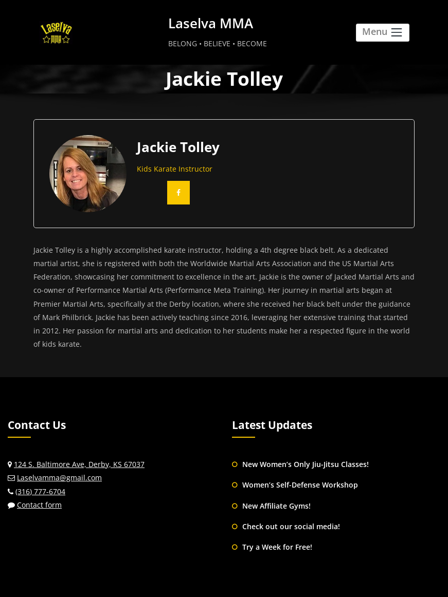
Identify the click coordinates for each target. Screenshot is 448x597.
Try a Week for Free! (277, 547)
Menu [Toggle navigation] (382, 32)
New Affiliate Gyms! (276, 506)
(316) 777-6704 (40, 491)
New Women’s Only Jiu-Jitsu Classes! (305, 464)
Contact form (39, 505)
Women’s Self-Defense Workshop (300, 485)
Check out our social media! (291, 526)
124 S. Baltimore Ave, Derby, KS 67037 (79, 464)
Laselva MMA (210, 23)
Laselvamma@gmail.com (59, 477)
